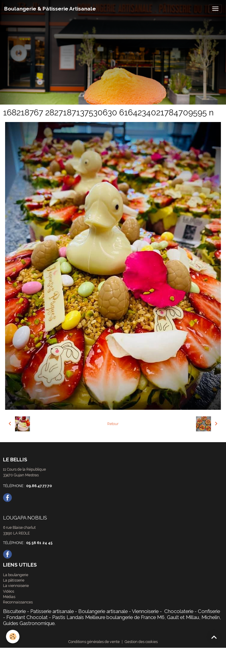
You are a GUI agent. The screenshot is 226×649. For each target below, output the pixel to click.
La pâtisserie (13, 580)
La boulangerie (15, 575)
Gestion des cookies (141, 641)
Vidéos (8, 591)
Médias (9, 596)
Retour (112, 423)
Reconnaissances (18, 602)
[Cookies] (12, 636)
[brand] (50, 9)
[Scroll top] (214, 637)
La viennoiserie (16, 585)
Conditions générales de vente (94, 641)
